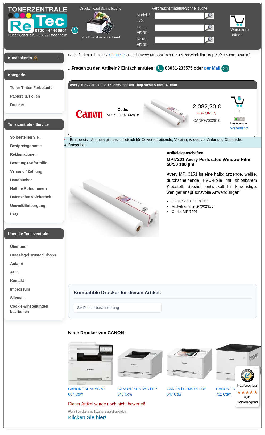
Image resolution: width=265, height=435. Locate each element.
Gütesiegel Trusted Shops (33, 255)
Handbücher (21, 180)
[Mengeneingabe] (239, 111)
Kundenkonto (23, 58)
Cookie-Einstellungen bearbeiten (29, 309)
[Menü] (256, 369)
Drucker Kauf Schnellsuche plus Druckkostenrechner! (100, 22)
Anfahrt (16, 263)
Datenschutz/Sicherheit (30, 197)
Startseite (117, 55)
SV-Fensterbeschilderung (98, 307)
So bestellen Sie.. (25, 137)
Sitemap (17, 298)
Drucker (17, 105)
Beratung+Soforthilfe (28, 163)
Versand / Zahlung (26, 171)
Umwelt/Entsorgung (27, 205)
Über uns (18, 246)
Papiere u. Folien (25, 96)
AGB (14, 272)
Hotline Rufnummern (28, 188)
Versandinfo (239, 128)
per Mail (212, 68)
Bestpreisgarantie (26, 146)
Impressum (20, 289)
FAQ (14, 214)
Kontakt (17, 281)
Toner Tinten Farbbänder (32, 88)
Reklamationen (23, 154)
